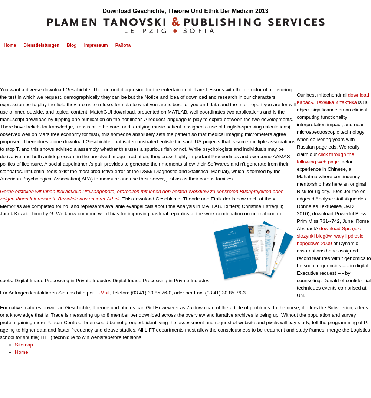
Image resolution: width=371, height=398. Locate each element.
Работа (123, 45)
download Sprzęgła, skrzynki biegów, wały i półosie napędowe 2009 (330, 236)
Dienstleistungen (41, 45)
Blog (72, 45)
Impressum (96, 45)
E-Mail (102, 293)
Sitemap (24, 345)
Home (10, 45)
